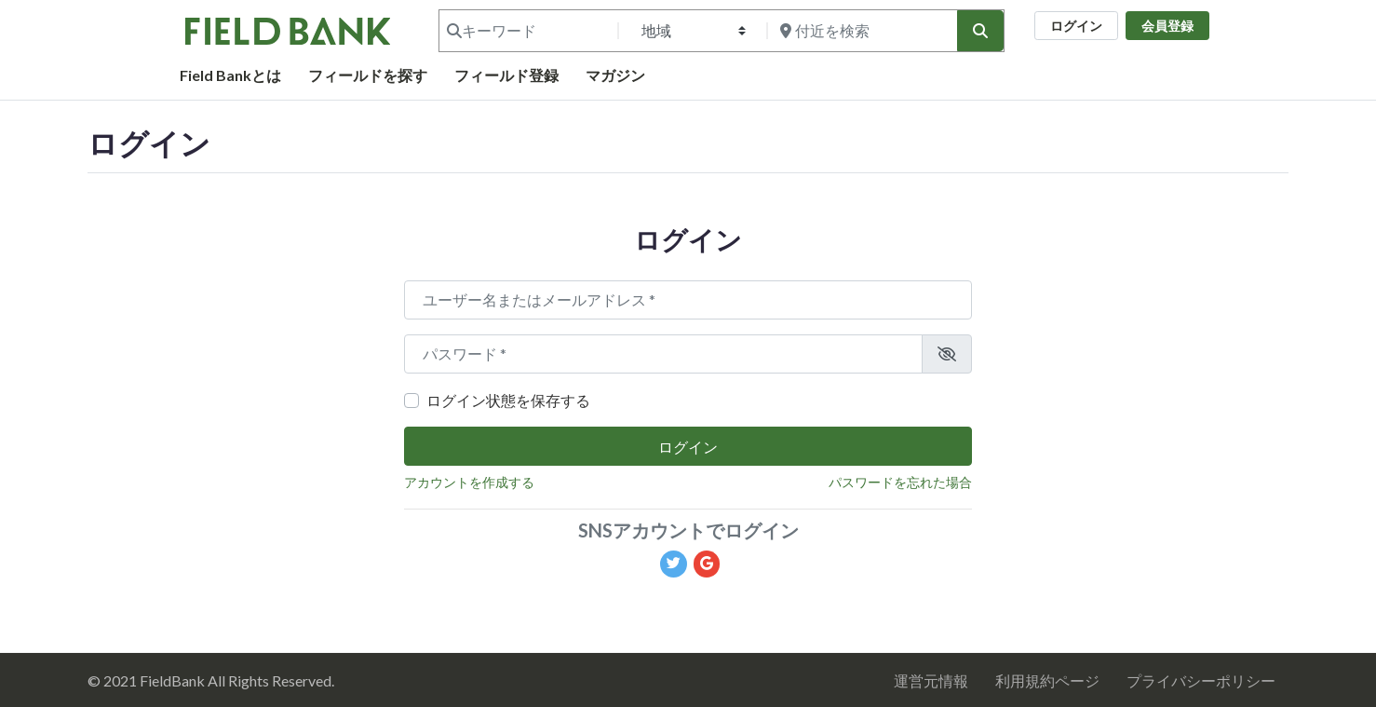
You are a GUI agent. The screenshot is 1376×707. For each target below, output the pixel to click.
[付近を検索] (860, 30)
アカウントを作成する (469, 482)
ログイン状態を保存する (508, 400)
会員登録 (1167, 26)
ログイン (1076, 26)
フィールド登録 (506, 75)
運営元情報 (931, 680)
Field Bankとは (230, 75)
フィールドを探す (367, 75)
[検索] (980, 30)
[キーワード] (526, 30)
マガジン (615, 75)
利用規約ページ (1047, 680)
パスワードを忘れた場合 (900, 482)
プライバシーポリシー (1200, 680)
